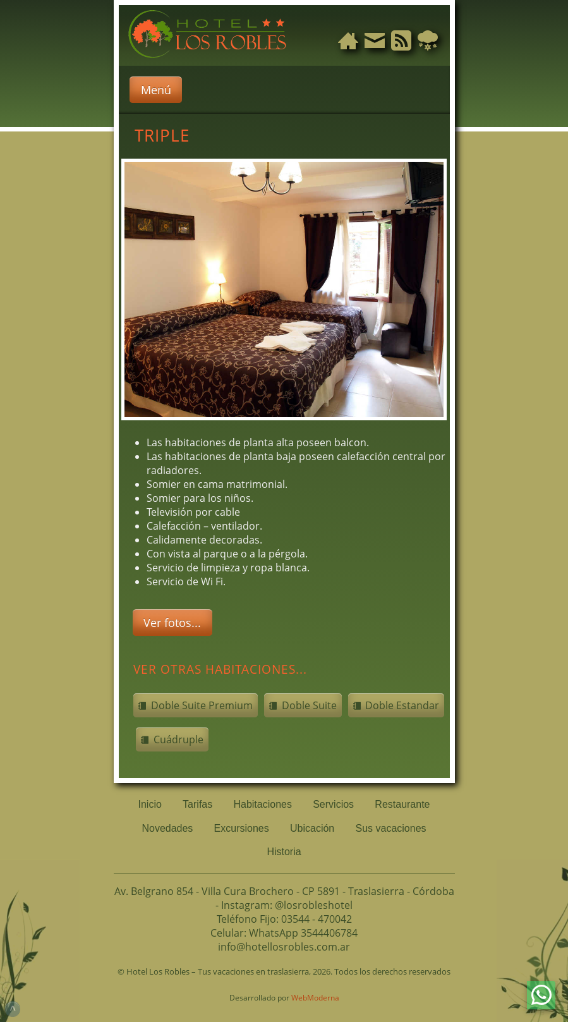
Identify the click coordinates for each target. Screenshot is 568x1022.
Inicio (150, 804)
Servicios (333, 804)
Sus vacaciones (391, 828)
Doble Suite (309, 705)
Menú (156, 89)
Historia (284, 851)
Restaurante (402, 804)
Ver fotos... (172, 622)
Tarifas (197, 804)
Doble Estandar (402, 705)
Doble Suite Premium (202, 705)
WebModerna (315, 997)
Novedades (167, 828)
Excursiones (241, 828)
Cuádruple (178, 739)
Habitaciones (262, 804)
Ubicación (312, 828)
